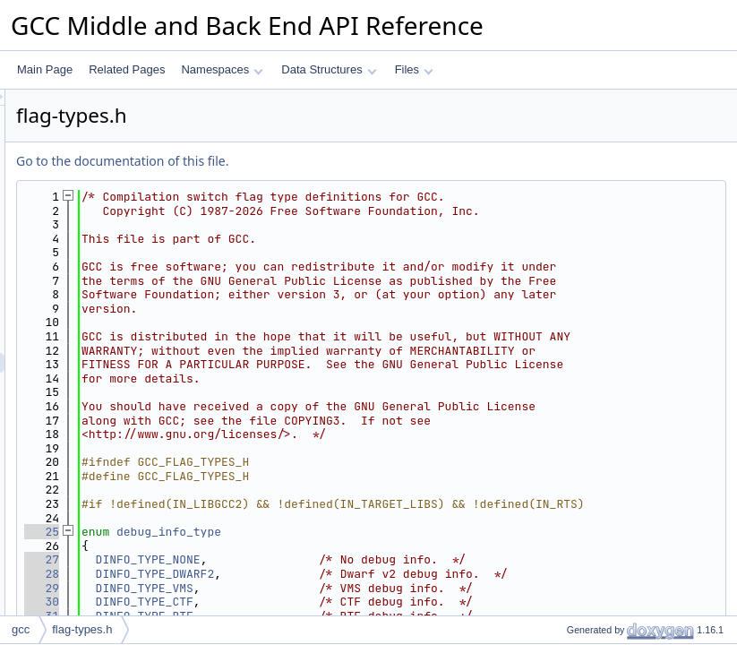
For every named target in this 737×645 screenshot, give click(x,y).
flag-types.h (82, 629)
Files (414, 69)
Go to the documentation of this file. (346, 160)
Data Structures (328, 69)
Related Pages (127, 69)
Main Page (45, 69)
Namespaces (221, 69)
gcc (21, 629)
